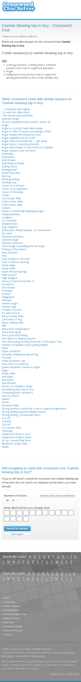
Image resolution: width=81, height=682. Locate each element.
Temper (6, 421)
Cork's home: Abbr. (13, 201)
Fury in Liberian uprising (15, 262)
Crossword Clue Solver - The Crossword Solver (19, 8)
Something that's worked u (17, 392)
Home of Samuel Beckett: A (18, 281)
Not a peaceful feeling (14, 335)
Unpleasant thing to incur (16, 434)
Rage (5, 370)
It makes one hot (12, 309)
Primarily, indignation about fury (20, 354)
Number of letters (15, 495)
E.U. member (9, 220)
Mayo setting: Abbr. (13, 322)
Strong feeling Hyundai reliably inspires (24, 411)
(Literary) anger (10, 118)
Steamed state (10, 405)
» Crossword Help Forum (14, 614)
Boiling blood (9, 166)
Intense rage (9, 306)
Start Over (17, 534)
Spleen (5, 399)
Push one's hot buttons (15, 364)
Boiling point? (9, 169)
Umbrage (7, 430)
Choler (5, 195)
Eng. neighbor (9, 227)
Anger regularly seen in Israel (18, 137)
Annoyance (8, 157)
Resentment (9, 383)
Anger (5, 125)
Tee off (6, 418)
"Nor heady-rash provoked (17, 115)
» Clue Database (10, 610)
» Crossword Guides (12, 626)
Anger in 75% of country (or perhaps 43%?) (26, 131)
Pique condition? (11, 351)
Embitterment (10, 223)
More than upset (11, 332)
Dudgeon (7, 217)
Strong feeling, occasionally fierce (21, 415)
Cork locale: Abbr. (12, 198)
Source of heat (10, 395)
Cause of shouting (12, 192)
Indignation (8, 297)
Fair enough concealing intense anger (23, 246)
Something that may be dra (17, 389)
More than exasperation (16, 329)
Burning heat (9, 182)
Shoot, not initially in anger (17, 386)
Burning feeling (10, 179)
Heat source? (9, 274)
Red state (7, 376)
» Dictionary (8, 622)
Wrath (5, 446)
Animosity (7, 153)
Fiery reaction (9, 252)
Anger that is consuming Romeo (20, 144)
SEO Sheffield (38, 656)
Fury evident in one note (16, 258)
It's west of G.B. (11, 313)
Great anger (9, 265)
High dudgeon (10, 278)
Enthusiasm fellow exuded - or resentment (26, 230)
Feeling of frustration (14, 249)
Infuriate (6, 300)
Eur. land (7, 233)
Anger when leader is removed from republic (27, 147)
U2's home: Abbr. (11, 427)
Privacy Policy (56, 673)
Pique (5, 348)
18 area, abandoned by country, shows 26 (26, 122)
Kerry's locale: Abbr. (13, 316)
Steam (5, 402)
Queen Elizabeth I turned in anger (21, 367)
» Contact (7, 634)
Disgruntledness (11, 214)
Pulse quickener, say (13, 360)
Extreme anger (10, 239)
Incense (6, 294)
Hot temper (8, 287)
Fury (4, 255)
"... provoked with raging (15, 109)
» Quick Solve (9, 602)
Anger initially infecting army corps (21, 134)
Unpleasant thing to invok (16, 437)
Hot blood (7, 284)
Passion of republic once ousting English (25, 344)
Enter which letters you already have (27, 507)
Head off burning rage (14, 271)
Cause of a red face (13, 185)
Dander (6, 208)
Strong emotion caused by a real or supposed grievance (34, 408)
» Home (6, 598)
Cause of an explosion (14, 188)
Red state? (8, 380)
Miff (4, 325)
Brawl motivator (11, 172)
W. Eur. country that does (16, 440)
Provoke (6, 357)
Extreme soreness (12, 243)
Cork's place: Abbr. (12, 204)
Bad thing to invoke (13, 163)
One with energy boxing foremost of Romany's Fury (32, 341)
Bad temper (9, 160)
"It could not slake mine (15, 112)
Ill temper (7, 290)
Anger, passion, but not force (19, 150)
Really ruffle (8, 373)
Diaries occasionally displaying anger (23, 211)
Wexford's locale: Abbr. (15, 443)
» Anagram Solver (11, 618)
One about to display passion (19, 338)
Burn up (6, 176)
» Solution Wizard (11, 606)
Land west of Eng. (12, 319)
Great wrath (9, 268)
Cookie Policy (72, 673)
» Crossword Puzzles (12, 630)
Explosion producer (13, 236)
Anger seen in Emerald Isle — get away (24, 141)
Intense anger (10, 303)
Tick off (6, 424)
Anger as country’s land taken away (22, 128)
